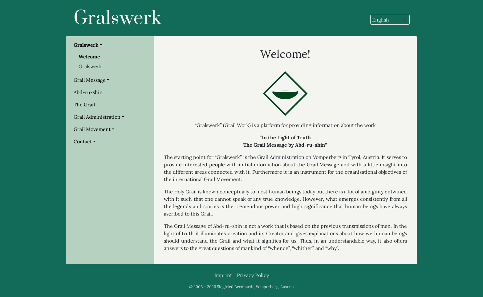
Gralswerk (117, 18)
